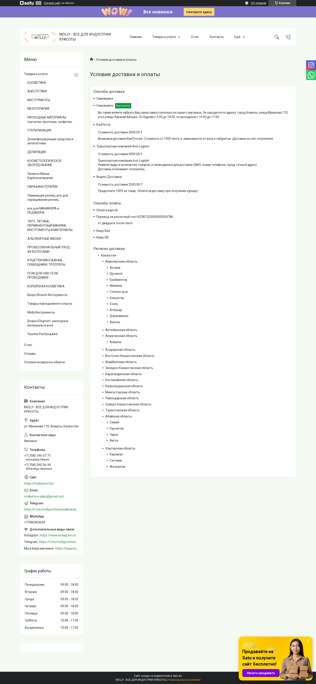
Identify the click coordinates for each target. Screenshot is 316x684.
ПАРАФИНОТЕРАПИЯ (42, 186)
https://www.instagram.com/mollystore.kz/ (59, 535)
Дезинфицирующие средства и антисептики (50, 141)
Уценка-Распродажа (42, 334)
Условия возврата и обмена (44, 362)
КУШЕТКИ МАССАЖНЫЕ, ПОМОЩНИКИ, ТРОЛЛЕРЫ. (46, 262)
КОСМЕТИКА (36, 82)
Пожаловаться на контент (184, 679)
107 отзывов (258, 3)
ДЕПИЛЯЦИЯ (36, 152)
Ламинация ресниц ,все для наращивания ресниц (47, 198)
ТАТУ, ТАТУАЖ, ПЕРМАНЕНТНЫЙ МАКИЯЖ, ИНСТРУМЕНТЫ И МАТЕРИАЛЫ (49, 226)
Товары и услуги (164, 37)
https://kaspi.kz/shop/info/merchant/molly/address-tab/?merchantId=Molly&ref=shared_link (67, 548)
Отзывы (30, 353)
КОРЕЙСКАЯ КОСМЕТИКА (46, 286)
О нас (195, 37)
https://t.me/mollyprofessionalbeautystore (51, 509)
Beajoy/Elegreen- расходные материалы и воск (47, 323)
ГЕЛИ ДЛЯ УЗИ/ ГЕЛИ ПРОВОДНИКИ (42, 275)
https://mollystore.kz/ (39, 483)
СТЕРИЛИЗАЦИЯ (39, 130)
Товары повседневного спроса (49, 303)
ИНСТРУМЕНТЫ (38, 100)
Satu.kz (177, 675)
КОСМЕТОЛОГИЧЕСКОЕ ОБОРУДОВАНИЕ (44, 163)
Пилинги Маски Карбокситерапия (40, 176)
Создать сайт (52, 3)
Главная (136, 37)
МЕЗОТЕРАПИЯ (38, 108)
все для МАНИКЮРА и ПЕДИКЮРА (43, 211)
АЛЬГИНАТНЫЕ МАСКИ (44, 238)
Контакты (217, 37)
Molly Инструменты (41, 312)
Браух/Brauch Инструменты (47, 295)
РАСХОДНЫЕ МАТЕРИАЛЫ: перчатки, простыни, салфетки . (50, 120)
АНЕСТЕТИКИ (37, 91)
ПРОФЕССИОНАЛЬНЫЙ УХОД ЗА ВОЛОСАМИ (48, 249)
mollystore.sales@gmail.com (44, 496)
